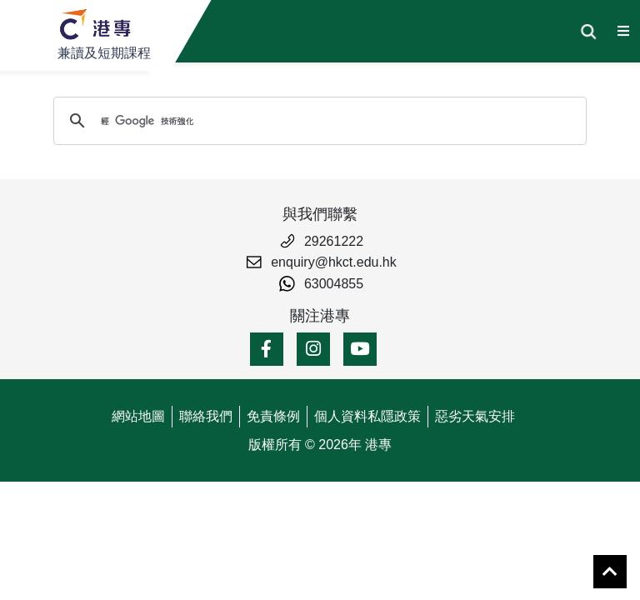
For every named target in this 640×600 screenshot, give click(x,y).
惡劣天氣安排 (475, 416)
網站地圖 (138, 416)
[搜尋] (317, 121)
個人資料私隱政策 (367, 416)
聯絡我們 (205, 416)
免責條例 (273, 416)
